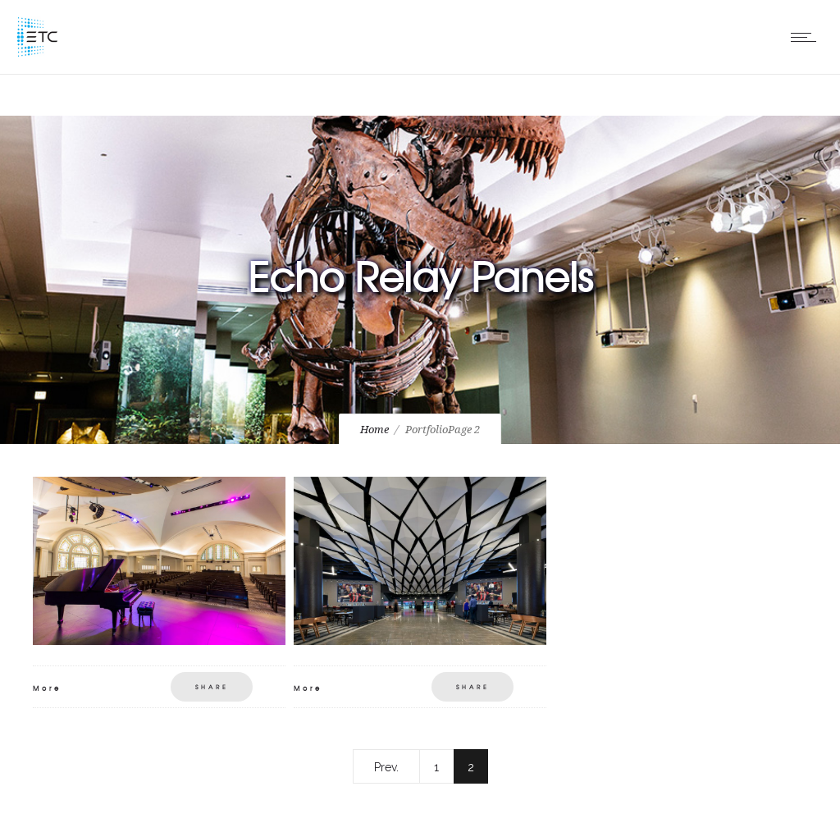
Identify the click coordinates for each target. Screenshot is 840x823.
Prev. (386, 767)
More (47, 688)
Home (374, 429)
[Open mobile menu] (807, 37)
